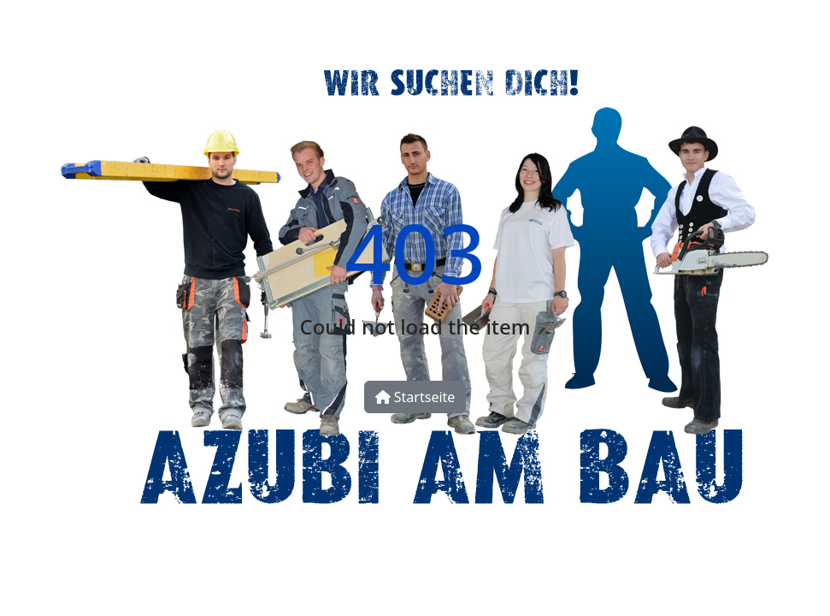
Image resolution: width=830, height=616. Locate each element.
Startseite (415, 397)
